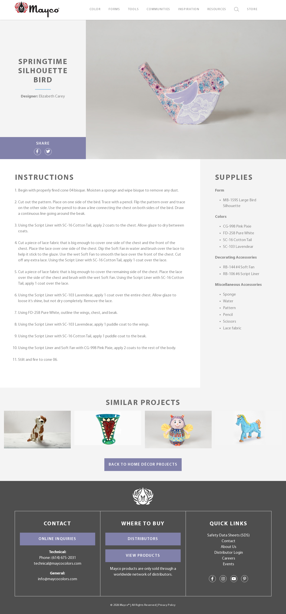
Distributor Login (228, 553)
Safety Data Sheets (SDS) (228, 535)
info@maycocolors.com (57, 579)
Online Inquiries (57, 539)
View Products (143, 556)
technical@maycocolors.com (57, 564)
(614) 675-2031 (63, 558)
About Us (228, 547)
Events (228, 564)
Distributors (143, 539)
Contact (228, 541)
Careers (228, 558)
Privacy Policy (166, 605)
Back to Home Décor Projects (143, 465)
